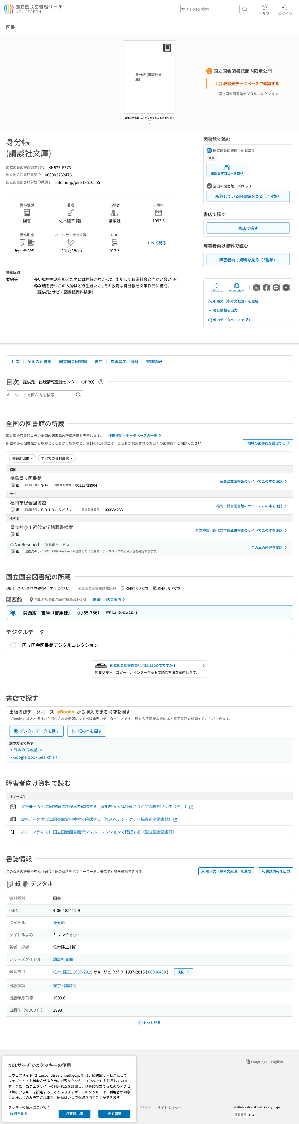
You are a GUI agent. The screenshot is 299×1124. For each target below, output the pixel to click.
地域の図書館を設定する (269, 443)
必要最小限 (74, 1113)
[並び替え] (22, 458)
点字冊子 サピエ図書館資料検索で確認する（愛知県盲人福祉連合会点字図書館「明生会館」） (107, 806)
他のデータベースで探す (229, 319)
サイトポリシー (169, 1107)
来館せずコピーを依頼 (227, 170)
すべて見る (156, 243)
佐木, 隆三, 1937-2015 (72, 972)
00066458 (157, 972)
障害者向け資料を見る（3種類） (248, 260)
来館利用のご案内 (110, 599)
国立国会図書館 (73, 361)
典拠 (183, 972)
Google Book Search (35, 757)
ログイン (285, 9)
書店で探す (248, 228)
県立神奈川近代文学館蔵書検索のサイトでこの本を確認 (242, 530)
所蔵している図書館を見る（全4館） (248, 196)
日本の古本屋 (28, 749)
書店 (99, 361)
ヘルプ (264, 9)
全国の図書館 (39, 361)
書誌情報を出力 (222, 310)
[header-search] (215, 9)
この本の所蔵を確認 (270, 547)
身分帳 (59, 922)
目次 (16, 361)
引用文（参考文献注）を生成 (233, 301)
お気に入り (216, 287)
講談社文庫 (63, 959)
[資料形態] (56, 458)
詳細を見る (18, 1113)
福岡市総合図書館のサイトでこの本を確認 (252, 506)
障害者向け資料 (124, 361)
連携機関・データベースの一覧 (135, 436)
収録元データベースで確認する (247, 83)
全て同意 (114, 1113)
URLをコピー (236, 287)
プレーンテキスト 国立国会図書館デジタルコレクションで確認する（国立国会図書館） (98, 832)
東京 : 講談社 (64, 985)
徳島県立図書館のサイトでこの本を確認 (254, 481)
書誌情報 (154, 361)
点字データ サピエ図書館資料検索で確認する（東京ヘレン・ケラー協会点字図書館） (99, 819)
